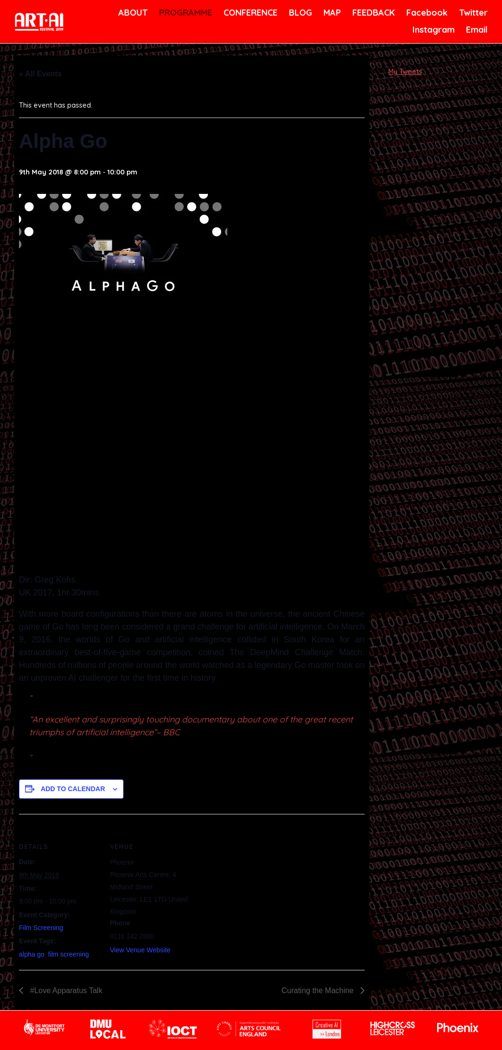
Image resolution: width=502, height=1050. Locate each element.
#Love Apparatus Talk (65, 990)
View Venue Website (140, 950)
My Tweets (405, 71)
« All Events (40, 74)
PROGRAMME (184, 12)
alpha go (32, 954)
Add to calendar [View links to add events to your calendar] (73, 789)
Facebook (425, 12)
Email (476, 29)
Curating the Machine (318, 990)
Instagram (432, 29)
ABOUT (132, 12)
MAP (331, 12)
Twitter (472, 12)
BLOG (300, 12)
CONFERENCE (249, 12)
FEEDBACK (372, 12)
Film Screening (41, 927)
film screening (68, 954)
